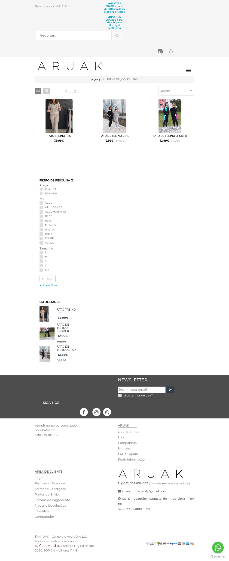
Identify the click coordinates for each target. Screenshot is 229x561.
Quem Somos (128, 437)
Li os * (138, 401)
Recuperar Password (50, 489)
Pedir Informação (131, 465)
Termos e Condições (50, 495)
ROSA (48, 239)
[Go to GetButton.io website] (218, 556)
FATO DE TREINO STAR (66, 354)
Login (39, 484)
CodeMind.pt (49, 552)
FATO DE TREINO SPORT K (63, 334)
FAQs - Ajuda (127, 460)
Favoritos (42, 517)
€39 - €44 (51, 199)
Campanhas (127, 449)
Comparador (44, 522)
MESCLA (50, 231)
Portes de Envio (46, 500)
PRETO (49, 235)
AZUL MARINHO (55, 217)
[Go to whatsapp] (218, 547)
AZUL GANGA (54, 213)
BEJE (48, 226)
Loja (121, 443)
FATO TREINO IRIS (66, 317)
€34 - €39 (51, 194)
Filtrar (48, 284)
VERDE (49, 248)
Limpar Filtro (48, 291)
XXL (47, 275)
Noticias (124, 454)
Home (95, 79)
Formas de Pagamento (52, 506)
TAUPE (49, 244)
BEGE (48, 222)
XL (46, 271)
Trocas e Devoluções (50, 511)
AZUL (48, 208)
